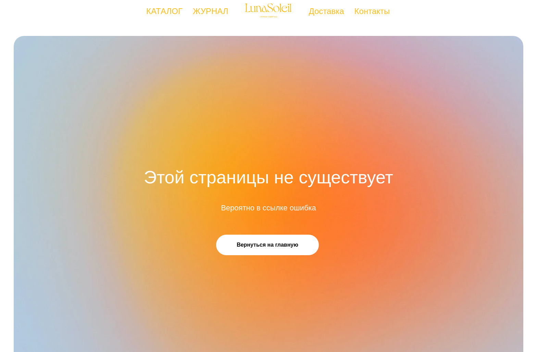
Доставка (326, 11)
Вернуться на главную (267, 245)
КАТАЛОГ (164, 11)
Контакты (372, 11)
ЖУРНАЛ (210, 11)
